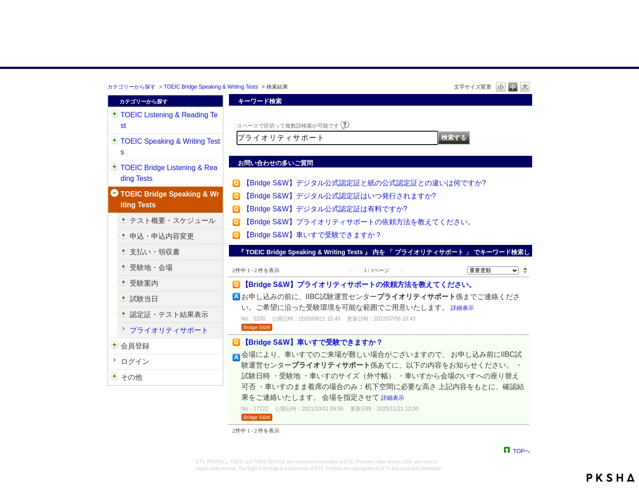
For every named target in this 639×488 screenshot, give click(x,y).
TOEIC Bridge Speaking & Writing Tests (211, 87)
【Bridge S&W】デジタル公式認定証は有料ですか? (325, 209)
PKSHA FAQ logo (611, 478)
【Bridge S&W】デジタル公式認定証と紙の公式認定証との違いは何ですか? (364, 183)
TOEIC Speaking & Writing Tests (170, 146)
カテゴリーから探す (131, 87)
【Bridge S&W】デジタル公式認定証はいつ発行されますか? (339, 196)
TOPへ (522, 451)
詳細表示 (462, 307)
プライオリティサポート (169, 330)
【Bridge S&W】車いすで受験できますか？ (312, 235)
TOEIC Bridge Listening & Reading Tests (169, 173)
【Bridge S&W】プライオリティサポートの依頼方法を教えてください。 (359, 222)
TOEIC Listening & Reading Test (169, 120)
